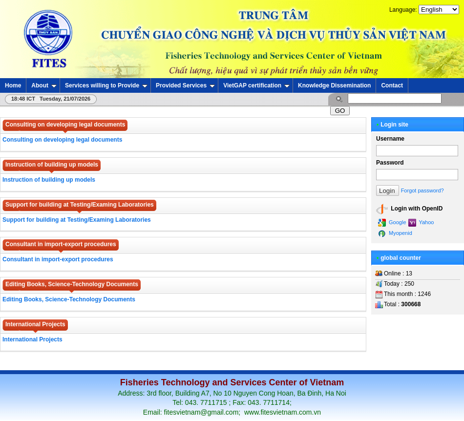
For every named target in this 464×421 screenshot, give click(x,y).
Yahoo (421, 223)
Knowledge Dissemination (334, 85)
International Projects (32, 339)
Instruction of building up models (48, 179)
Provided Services (185, 85)
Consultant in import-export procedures (57, 259)
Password (390, 162)
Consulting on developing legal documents (62, 139)
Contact (392, 85)
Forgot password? (422, 190)
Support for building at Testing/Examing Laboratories (76, 219)
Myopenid (395, 233)
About (44, 85)
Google (392, 223)
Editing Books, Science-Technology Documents (68, 299)
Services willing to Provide (106, 85)
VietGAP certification (256, 85)
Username (390, 138)
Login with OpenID (409, 209)
